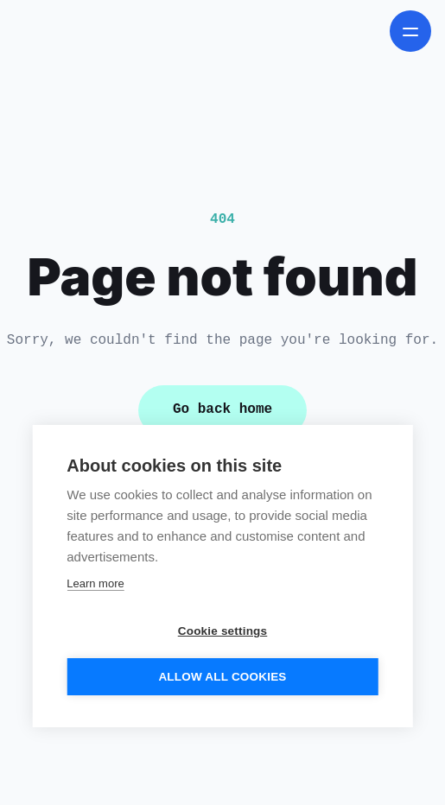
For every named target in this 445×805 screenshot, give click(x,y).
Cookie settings (223, 630)
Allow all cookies (222, 676)
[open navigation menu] (410, 31)
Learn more (95, 583)
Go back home (222, 409)
